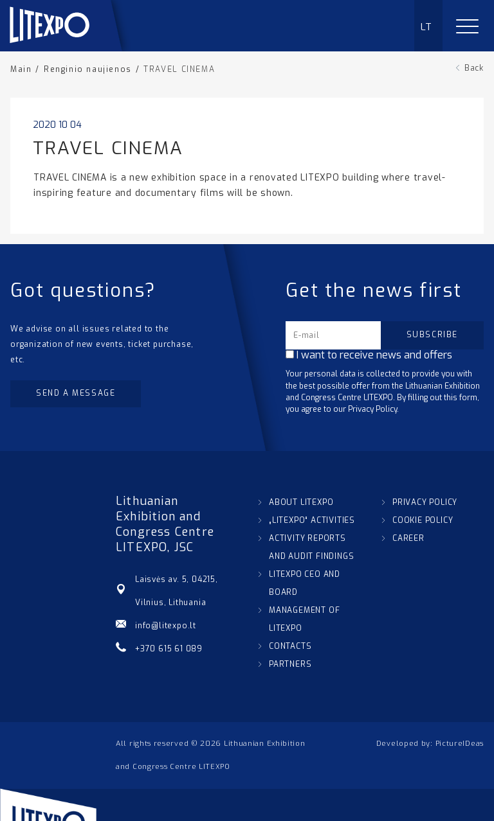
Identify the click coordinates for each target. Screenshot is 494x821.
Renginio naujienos (88, 69)
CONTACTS (290, 646)
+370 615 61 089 (169, 649)
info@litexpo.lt (165, 626)
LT (427, 27)
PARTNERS (290, 664)
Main (21, 69)
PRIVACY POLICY (424, 502)
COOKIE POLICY (422, 520)
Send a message (75, 393)
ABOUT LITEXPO (301, 502)
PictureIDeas (459, 743)
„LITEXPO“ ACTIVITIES (312, 520)
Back (474, 68)
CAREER (408, 538)
